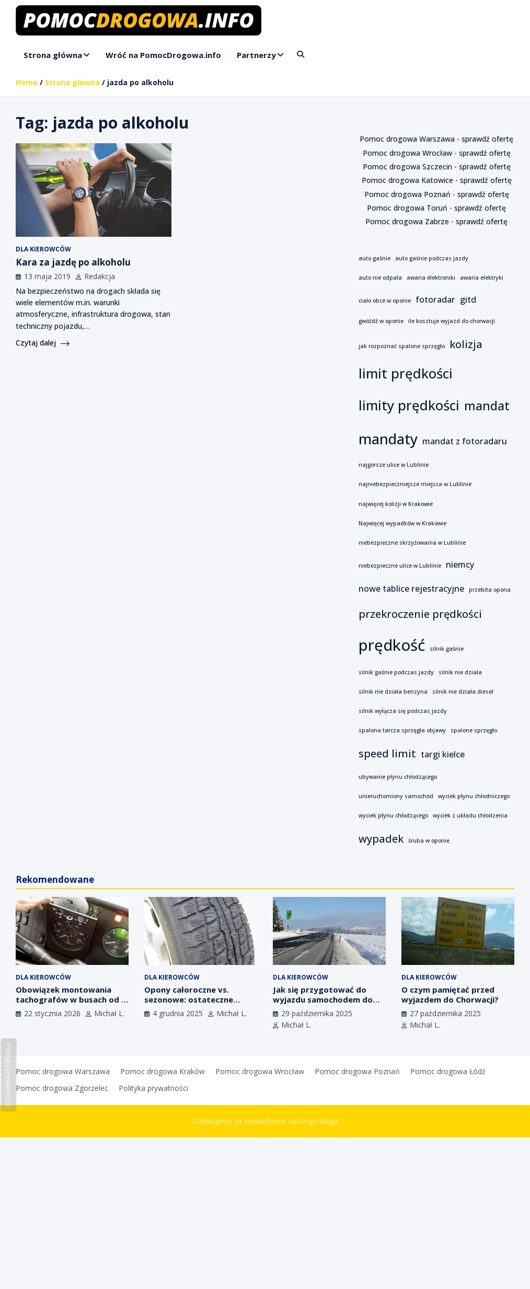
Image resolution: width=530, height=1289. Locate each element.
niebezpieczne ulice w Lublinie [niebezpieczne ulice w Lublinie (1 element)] (400, 565)
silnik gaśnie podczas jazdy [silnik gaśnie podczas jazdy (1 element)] (396, 672)
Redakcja (99, 276)
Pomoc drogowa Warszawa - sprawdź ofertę (436, 139)
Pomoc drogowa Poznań (357, 1071)
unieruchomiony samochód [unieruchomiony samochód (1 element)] (396, 796)
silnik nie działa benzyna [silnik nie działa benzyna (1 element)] (393, 691)
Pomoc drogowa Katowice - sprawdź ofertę (437, 180)
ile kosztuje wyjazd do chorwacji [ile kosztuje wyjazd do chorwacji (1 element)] (451, 321)
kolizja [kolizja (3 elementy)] (466, 344)
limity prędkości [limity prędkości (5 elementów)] (409, 405)
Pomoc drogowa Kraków (162, 1071)
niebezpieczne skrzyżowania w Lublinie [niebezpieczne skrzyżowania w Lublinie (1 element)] (412, 542)
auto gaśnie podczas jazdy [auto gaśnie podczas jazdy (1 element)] (431, 258)
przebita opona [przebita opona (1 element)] (490, 589)
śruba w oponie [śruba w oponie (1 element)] (429, 840)
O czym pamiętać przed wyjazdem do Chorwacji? (450, 994)
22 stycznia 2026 (52, 1013)
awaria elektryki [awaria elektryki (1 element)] (481, 277)
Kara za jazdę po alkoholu (73, 262)
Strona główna (53, 55)
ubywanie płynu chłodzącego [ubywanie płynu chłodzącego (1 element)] (398, 776)
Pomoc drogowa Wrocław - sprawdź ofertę (437, 153)
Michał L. (109, 1013)
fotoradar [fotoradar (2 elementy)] (435, 299)
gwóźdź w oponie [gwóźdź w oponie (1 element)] (381, 321)
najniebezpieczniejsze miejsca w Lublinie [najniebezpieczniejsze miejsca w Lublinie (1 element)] (415, 484)
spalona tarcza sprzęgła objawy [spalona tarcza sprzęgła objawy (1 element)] (402, 730)
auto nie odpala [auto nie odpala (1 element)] (380, 277)
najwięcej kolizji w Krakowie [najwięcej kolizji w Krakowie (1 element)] (396, 504)
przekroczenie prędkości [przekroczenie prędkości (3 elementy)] (420, 614)
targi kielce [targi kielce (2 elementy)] (443, 754)
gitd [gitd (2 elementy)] (468, 299)
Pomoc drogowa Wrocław (259, 1071)
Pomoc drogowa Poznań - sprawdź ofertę (436, 194)
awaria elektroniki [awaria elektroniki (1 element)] (431, 277)
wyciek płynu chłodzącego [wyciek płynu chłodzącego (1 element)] (393, 815)
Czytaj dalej (43, 343)
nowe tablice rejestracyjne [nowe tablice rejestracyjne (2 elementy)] (411, 588)
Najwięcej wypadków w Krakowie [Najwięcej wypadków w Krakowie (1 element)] (402, 523)
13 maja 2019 (47, 276)
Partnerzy (256, 55)
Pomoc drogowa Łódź (448, 1071)
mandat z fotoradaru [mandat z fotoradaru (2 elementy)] (464, 441)
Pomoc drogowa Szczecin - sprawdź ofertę (437, 166)
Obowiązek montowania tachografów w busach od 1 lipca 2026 (71, 999)
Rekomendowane (55, 879)
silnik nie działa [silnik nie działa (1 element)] (460, 672)
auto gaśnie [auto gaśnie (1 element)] (374, 258)
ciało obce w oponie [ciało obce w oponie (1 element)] (385, 300)
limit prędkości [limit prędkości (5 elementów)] (406, 373)
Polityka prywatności (153, 1088)
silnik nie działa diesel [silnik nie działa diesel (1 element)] (462, 691)
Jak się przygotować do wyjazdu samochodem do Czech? (323, 999)
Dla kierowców (43, 249)
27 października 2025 (445, 1013)
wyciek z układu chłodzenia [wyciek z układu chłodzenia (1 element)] (470, 815)
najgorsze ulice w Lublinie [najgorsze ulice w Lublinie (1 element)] (394, 464)
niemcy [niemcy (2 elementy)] (460, 564)
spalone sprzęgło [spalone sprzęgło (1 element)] (474, 730)
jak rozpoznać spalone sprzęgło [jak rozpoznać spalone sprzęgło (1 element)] (402, 346)
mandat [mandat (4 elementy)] (487, 405)
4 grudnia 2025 (178, 1013)
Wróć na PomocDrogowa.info (163, 55)
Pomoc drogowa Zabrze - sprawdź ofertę (436, 221)
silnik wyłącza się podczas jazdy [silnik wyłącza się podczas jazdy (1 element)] (403, 711)
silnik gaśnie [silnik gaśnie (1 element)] (447, 648)
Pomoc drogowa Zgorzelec (62, 1088)
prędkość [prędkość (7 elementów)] (392, 645)
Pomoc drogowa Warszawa (63, 1071)
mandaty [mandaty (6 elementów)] (388, 438)
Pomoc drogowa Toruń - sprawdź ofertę (436, 208)
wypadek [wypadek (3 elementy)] (381, 839)
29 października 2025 (316, 1013)
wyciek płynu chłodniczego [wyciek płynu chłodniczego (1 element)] (474, 796)
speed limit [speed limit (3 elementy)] (387, 753)
